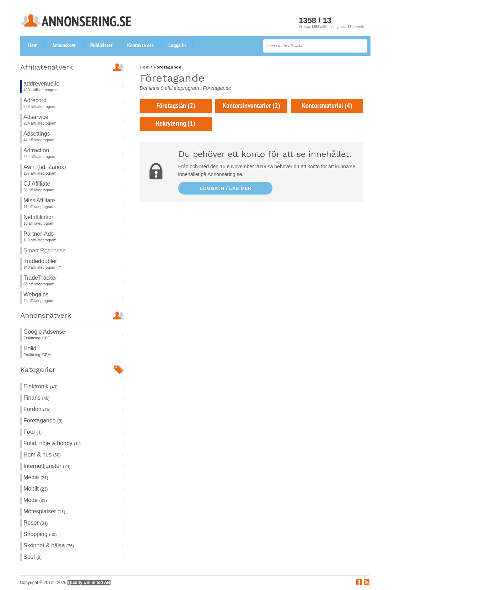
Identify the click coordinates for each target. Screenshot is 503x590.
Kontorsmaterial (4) (327, 106)
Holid (29, 348)
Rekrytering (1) (175, 124)
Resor (35, 523)
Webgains (36, 294)
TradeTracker (40, 278)
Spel (32, 557)
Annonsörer (64, 45)
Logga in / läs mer (225, 188)
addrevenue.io (41, 84)
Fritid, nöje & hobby (52, 443)
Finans (36, 398)
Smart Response (44, 250)
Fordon (36, 409)
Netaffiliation (39, 217)
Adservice (35, 117)
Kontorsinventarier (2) (251, 106)
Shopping (39, 534)
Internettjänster (47, 466)
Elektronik (40, 386)
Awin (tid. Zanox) (44, 167)
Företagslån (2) (175, 106)
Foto (32, 432)
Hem (33, 45)
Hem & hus (42, 455)
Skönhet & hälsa (48, 545)
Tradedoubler (40, 261)
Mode (35, 500)
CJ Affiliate (36, 184)
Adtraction (36, 150)
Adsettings (36, 134)
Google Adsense (44, 332)
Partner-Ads (38, 234)
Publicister (101, 45)
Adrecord (35, 100)
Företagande (43, 420)
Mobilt (35, 489)
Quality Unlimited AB (89, 582)
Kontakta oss (140, 45)
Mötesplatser (44, 511)
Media (35, 477)
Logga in (177, 45)
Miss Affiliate (39, 200)
